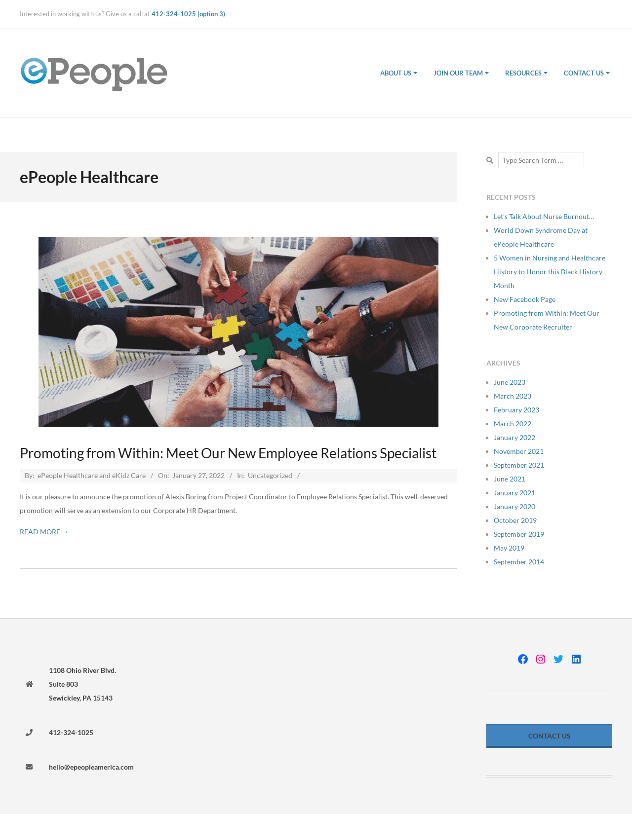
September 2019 (519, 534)
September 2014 (519, 561)
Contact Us (584, 73)
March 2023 (512, 396)
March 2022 (512, 423)
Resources (523, 73)
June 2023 (509, 382)
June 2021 (509, 479)
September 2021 (519, 465)
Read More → (44, 531)
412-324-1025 (71, 732)
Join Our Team (458, 73)
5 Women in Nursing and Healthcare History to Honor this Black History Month (549, 272)
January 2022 (514, 437)
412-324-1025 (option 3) (188, 14)
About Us (395, 73)
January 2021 (514, 492)
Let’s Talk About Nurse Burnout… (544, 216)
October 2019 (515, 520)
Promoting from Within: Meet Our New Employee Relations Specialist (228, 452)
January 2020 (514, 506)
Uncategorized (270, 475)
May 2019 (509, 548)
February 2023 (516, 410)
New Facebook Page (524, 299)
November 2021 (519, 451)
